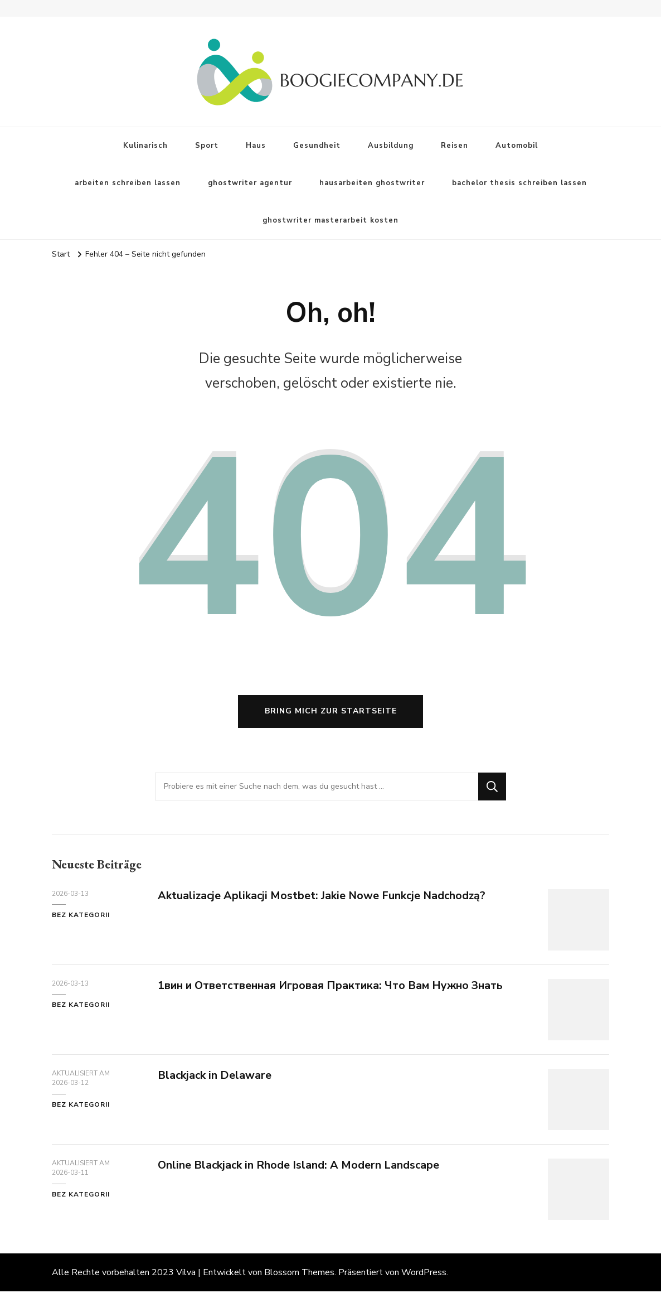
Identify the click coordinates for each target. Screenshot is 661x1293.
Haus (256, 146)
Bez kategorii (81, 917)
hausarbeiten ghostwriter (372, 183)
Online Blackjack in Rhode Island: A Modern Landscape (299, 1166)
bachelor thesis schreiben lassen (519, 183)
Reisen (454, 146)
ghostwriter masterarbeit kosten (330, 220)
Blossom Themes (299, 1274)
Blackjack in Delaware (215, 1076)
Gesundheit (317, 146)
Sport (206, 146)
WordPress (423, 1274)
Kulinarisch (145, 146)
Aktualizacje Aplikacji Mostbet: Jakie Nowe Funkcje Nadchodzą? (324, 897)
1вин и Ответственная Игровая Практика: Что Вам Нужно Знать (333, 987)
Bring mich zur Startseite (331, 713)
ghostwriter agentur (250, 183)
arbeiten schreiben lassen (128, 183)
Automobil (516, 146)
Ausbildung (391, 146)
